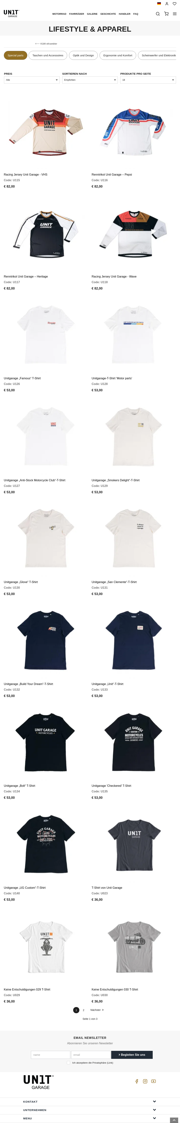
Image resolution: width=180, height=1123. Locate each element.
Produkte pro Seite (135, 73)
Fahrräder (76, 14)
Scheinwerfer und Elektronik (159, 55)
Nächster (97, 978)
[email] (90, 1024)
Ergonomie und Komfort (117, 55)
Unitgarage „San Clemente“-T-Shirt (114, 564)
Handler (124, 14)
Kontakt (89, 1070)
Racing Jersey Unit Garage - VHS (25, 171)
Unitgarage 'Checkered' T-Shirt (111, 761)
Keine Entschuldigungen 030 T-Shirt (115, 958)
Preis (8, 73)
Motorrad (59, 14)
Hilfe (89, 1095)
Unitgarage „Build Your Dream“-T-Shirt (28, 663)
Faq (135, 14)
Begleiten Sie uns (132, 1023)
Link (110, 1031)
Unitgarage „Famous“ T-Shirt (22, 367)
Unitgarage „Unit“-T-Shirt (107, 663)
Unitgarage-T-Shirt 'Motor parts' (112, 367)
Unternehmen (89, 1078)
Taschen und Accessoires (47, 55)
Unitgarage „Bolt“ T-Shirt (19, 761)
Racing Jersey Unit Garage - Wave (114, 269)
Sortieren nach (74, 73)
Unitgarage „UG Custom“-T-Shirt (25, 860)
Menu (89, 1087)
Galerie (92, 14)
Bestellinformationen (89, 1104)
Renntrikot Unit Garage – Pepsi (112, 171)
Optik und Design (83, 55)
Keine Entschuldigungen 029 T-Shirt (27, 958)
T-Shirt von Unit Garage (107, 860)
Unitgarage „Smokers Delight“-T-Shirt (116, 466)
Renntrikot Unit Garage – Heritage (26, 269)
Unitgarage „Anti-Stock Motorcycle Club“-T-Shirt (34, 466)
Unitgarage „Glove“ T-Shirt (21, 564)
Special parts (15, 55)
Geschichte (108, 14)
